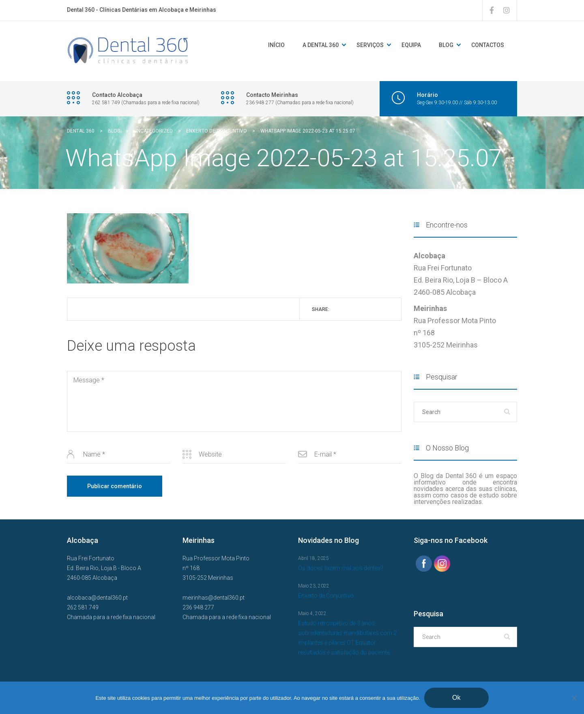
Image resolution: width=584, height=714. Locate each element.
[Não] (574, 698)
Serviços (370, 45)
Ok (456, 697)
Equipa (411, 45)
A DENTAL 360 (321, 45)
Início (276, 45)
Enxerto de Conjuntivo (326, 595)
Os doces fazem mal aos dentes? (340, 568)
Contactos (487, 45)
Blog (446, 45)
